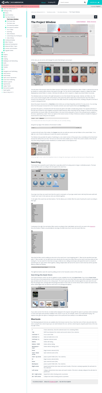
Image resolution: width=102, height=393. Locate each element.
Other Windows (11, 33)
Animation (6, 65)
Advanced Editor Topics (11, 46)
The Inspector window (12, 27)
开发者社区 (52, 382)
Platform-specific (7, 82)
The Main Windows (10, 17)
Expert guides (6, 90)
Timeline (5, 67)
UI (3, 69)
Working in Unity (7, 10)
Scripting (5, 59)
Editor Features (9, 42)
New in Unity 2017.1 (8, 92)
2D (4, 52)
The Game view (11, 23)
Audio (4, 63)
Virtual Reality (6, 75)
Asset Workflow (9, 15)
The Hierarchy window (12, 25)
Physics (5, 56)
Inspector (92, 226)
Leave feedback (81, 21)
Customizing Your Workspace (14, 36)
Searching (9, 31)
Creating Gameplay (10, 40)
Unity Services (7, 73)
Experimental (6, 84)
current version (33, 6)
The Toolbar (10, 29)
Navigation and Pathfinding (10, 71)
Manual (43, 2)
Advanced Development (11, 44)
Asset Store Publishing (9, 79)
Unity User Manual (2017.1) (10, 8)
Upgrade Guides (9, 50)
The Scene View (11, 21)
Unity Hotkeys (10, 38)
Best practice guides (8, 88)
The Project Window (12, 19)
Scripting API (51, 2)
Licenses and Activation (11, 48)
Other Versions (91, 21)
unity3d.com (93, 2)
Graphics (5, 54)
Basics (6, 13)
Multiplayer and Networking (10, 61)
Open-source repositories (9, 77)
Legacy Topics (7, 86)
